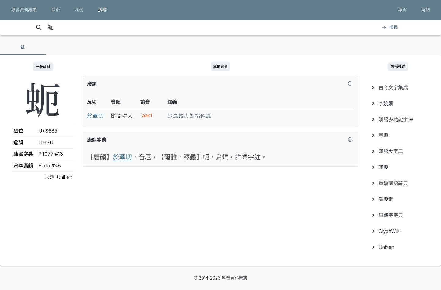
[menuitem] (398, 87)
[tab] (23, 47)
